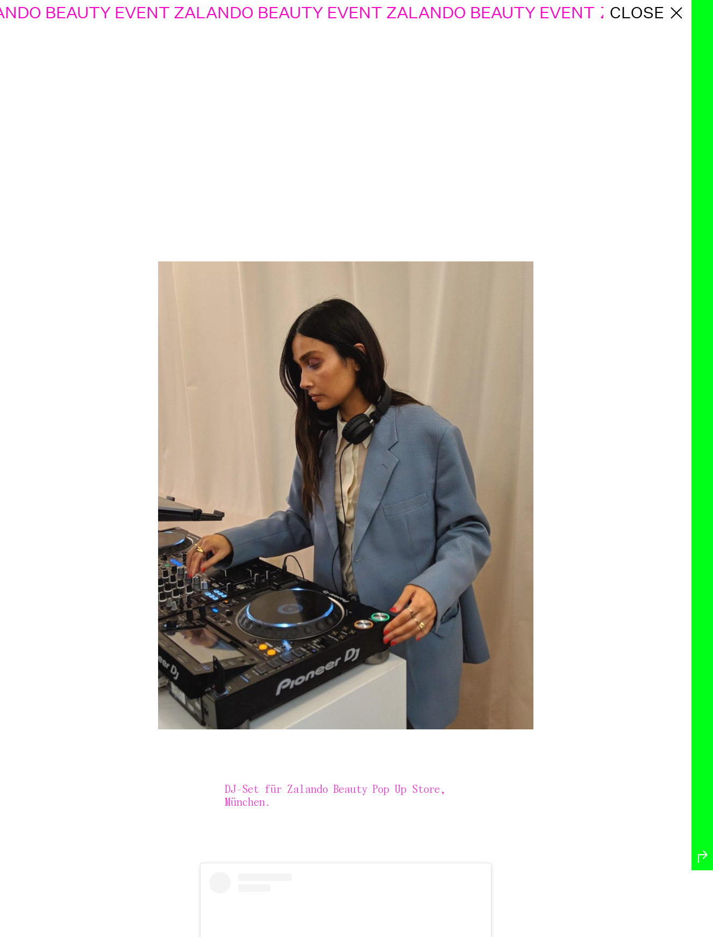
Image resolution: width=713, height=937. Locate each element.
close (647, 13)
